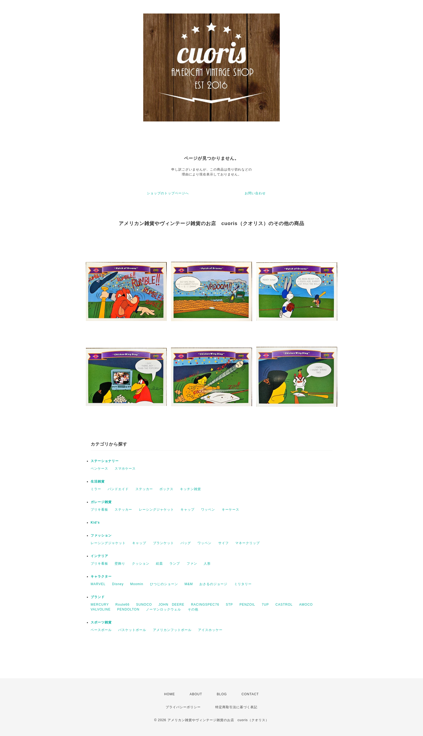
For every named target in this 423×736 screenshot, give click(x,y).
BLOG (222, 694)
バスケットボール (132, 630)
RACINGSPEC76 (205, 604)
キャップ (187, 509)
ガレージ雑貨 (101, 502)
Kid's (95, 522)
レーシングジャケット (156, 509)
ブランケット (163, 543)
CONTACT (250, 694)
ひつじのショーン (164, 584)
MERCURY (100, 604)
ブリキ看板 (99, 509)
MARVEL (98, 584)
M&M (189, 584)
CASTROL (284, 604)
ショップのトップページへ (168, 193)
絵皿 (159, 563)
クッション (140, 563)
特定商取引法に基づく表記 (236, 707)
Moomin (137, 584)
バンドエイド (118, 489)
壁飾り (120, 563)
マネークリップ (247, 543)
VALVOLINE (101, 609)
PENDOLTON (128, 609)
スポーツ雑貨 (101, 622)
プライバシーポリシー (183, 707)
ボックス (166, 489)
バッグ (185, 543)
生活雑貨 (98, 481)
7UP (265, 604)
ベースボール (101, 630)
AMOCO (306, 604)
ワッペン (208, 509)
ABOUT (196, 694)
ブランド (98, 597)
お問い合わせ (255, 193)
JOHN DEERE (172, 604)
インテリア (99, 556)
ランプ (174, 563)
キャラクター (101, 576)
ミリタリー (243, 584)
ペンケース (99, 468)
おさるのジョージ (213, 584)
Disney (118, 584)
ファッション (101, 535)
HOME (169, 694)
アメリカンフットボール (172, 630)
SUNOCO (144, 604)
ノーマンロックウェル (163, 609)
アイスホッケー (210, 630)
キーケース (230, 509)
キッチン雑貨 (190, 489)
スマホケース (125, 468)
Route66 (122, 604)
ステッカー (144, 489)
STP (229, 604)
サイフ (223, 543)
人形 (207, 563)
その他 (193, 609)
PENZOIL (247, 604)
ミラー (96, 489)
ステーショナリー (105, 461)
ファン (192, 563)
